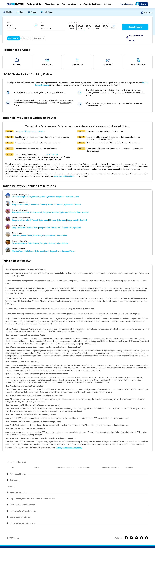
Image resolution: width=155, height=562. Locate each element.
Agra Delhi (77, 228)
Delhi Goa (16, 235)
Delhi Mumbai (36, 212)
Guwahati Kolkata (19, 243)
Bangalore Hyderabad (21, 220)
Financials (36, 467)
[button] (114, 27)
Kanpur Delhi (44, 228)
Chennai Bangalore (20, 197)
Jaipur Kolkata (62, 243)
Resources (128, 467)
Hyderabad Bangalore (55, 197)
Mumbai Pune (17, 251)
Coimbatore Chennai (38, 205)
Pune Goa (37, 235)
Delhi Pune (28, 251)
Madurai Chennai (55, 205)
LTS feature (42, 103)
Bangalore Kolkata (47, 243)
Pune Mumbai (83, 212)
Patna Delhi (55, 228)
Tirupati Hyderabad (39, 220)
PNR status (64, 103)
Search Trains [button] (135, 27)
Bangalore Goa (48, 235)
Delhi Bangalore (72, 197)
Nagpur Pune (55, 251)
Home (12, 467)
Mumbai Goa (26, 235)
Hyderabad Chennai (72, 205)
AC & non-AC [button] (13, 38)
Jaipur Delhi (67, 228)
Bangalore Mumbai (51, 212)
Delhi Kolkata (33, 243)
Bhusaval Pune (68, 251)
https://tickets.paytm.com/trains (31, 131)
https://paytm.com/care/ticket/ (69, 448)
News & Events (84, 467)
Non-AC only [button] (38, 38)
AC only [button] (26, 38)
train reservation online (63, 176)
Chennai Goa (61, 235)
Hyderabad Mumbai (68, 212)
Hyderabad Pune (42, 251)
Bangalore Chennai (20, 205)
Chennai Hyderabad (57, 220)
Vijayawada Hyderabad (77, 220)
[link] (7, 12)
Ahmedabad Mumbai (20, 212)
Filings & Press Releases (64, 467)
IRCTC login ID (52, 154)
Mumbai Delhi (32, 228)
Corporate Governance (110, 467)
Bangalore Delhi (18, 228)
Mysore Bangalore (37, 197)
